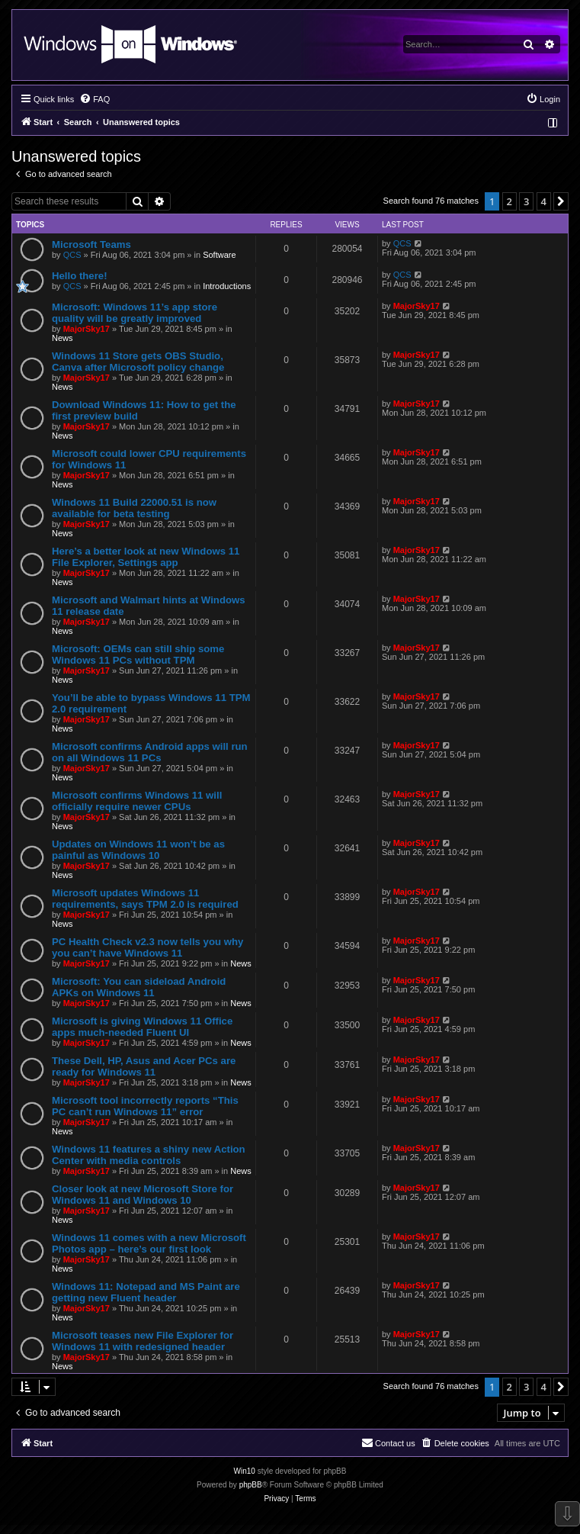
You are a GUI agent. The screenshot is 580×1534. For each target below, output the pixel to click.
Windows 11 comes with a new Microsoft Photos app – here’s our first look (149, 1243)
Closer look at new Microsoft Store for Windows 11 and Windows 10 (142, 1194)
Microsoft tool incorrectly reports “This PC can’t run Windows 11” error (145, 1106)
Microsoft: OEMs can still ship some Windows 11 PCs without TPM (138, 654)
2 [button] (509, 201)
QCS (72, 254)
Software (219, 254)
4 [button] (543, 201)
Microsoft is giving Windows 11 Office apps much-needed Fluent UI (142, 1026)
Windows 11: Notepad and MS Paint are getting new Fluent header (146, 1292)
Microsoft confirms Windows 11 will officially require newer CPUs (137, 801)
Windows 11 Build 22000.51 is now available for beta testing (134, 508)
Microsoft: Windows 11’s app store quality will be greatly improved (134, 312)
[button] (561, 201)
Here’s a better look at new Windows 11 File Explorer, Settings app (145, 556)
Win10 (244, 1471)
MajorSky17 (86, 328)
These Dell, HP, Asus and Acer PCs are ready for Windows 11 (144, 1066)
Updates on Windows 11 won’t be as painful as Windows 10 (138, 849)
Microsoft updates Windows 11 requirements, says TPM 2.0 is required (145, 898)
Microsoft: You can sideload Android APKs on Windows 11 (139, 987)
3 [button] (526, 201)
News (62, 337)
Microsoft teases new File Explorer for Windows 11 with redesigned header (142, 1341)
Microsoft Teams (91, 244)
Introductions (227, 286)
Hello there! (79, 275)
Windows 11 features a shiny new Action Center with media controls (148, 1154)
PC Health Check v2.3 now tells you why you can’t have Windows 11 (147, 947)
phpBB (250, 1485)
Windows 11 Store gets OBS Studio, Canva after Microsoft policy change (138, 361)
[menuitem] (94, 99)
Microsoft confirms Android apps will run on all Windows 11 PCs (150, 752)
